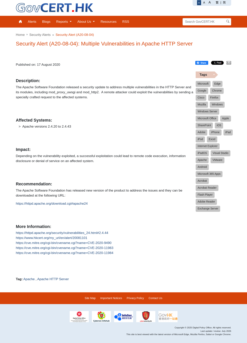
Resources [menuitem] (109, 22)
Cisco (201, 97)
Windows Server (207, 111)
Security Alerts (40, 35)
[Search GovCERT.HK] (207, 21)
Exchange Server (208, 208)
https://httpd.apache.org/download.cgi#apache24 (52, 203)
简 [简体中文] (224, 2)
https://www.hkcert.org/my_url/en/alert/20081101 (51, 237)
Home (20, 35)
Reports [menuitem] (62, 22)
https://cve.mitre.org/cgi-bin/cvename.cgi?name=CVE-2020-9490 (64, 242)
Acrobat (202, 180)
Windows (217, 104)
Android (202, 166)
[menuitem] (20, 22)
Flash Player (205, 194)
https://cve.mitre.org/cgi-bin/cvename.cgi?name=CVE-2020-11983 (64, 248)
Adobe (201, 132)
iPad (228, 132)
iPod (200, 139)
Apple (225, 118)
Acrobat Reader (207, 187)
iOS (219, 125)
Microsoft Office (207, 118)
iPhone (215, 132)
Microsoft (203, 83)
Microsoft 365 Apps (209, 173)
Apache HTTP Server (53, 279)
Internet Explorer (208, 146)
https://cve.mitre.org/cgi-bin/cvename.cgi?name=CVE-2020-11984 (64, 253)
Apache (29, 279)
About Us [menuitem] (84, 22)
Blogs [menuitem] (46, 22)
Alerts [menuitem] (32, 22)
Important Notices (111, 298)
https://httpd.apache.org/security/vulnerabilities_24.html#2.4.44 (62, 232)
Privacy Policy (135, 298)
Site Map (90, 298)
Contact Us (155, 298)
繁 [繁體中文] (217, 2)
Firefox (214, 97)
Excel (212, 139)
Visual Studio (220, 153)
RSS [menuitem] (125, 22)
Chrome (217, 90)
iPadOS (202, 153)
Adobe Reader (206, 201)
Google (202, 90)
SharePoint (204, 125)
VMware (217, 159)
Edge (217, 83)
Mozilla (202, 104)
